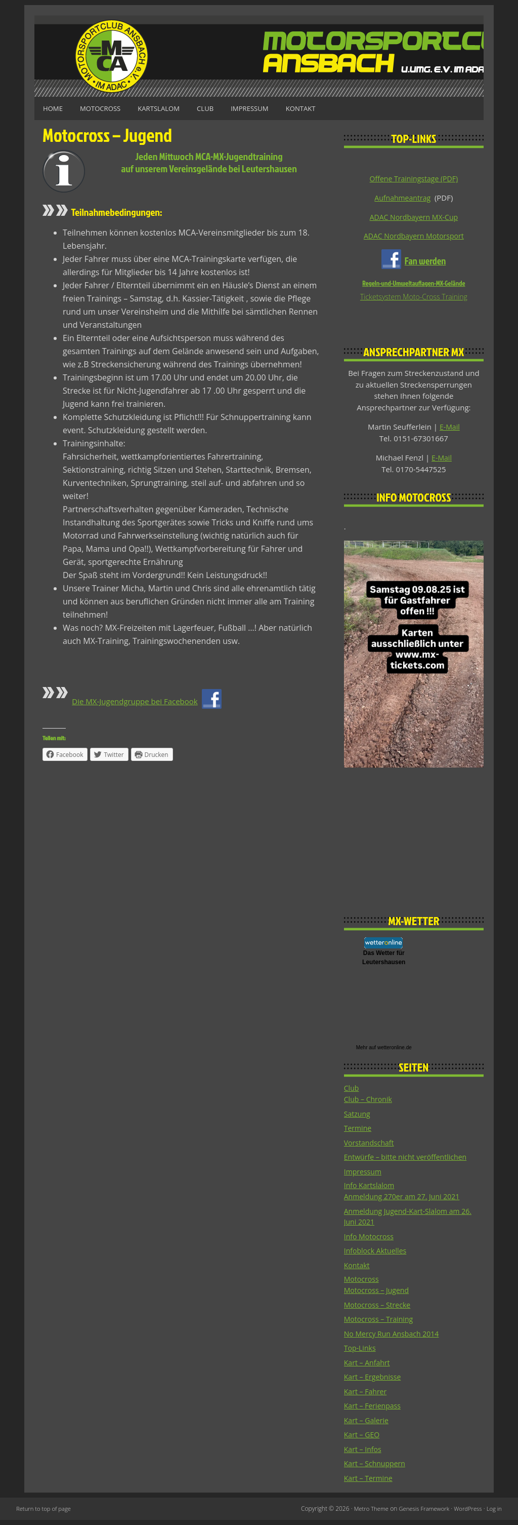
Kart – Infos (364, 1453)
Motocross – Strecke (379, 1309)
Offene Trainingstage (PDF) (414, 178)
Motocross (108, 108)
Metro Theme (364, 1513)
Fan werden (425, 262)
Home (55, 108)
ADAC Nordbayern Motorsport (413, 237)
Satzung (358, 1116)
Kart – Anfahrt (368, 1367)
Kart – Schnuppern (376, 1468)
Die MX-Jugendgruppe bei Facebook (139, 700)
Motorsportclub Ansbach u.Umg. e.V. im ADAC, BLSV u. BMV (259, 56)
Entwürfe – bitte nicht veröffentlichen (409, 1160)
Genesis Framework (419, 1513)
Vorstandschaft (371, 1145)
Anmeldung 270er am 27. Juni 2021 (405, 1200)
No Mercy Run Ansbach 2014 (394, 1338)
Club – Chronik (370, 1102)
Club (223, 108)
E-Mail (450, 429)
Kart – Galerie (368, 1425)
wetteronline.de (394, 1049)
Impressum (272, 108)
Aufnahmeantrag (403, 198)
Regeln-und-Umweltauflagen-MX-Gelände (413, 284)
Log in (494, 1513)
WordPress (466, 1513)
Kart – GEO (363, 1439)
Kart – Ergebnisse (374, 1382)
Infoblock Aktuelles (377, 1254)
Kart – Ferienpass (374, 1410)
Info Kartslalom (371, 1189)
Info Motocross (370, 1240)
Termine (358, 1131)
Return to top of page (45, 1513)
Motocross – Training (381, 1324)
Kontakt (329, 108)
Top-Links (361, 1353)
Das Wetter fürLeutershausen (383, 959)
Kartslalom (171, 108)
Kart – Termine (370, 1482)
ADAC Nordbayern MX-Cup (414, 217)
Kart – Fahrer (367, 1396)
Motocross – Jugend (378, 1295)
